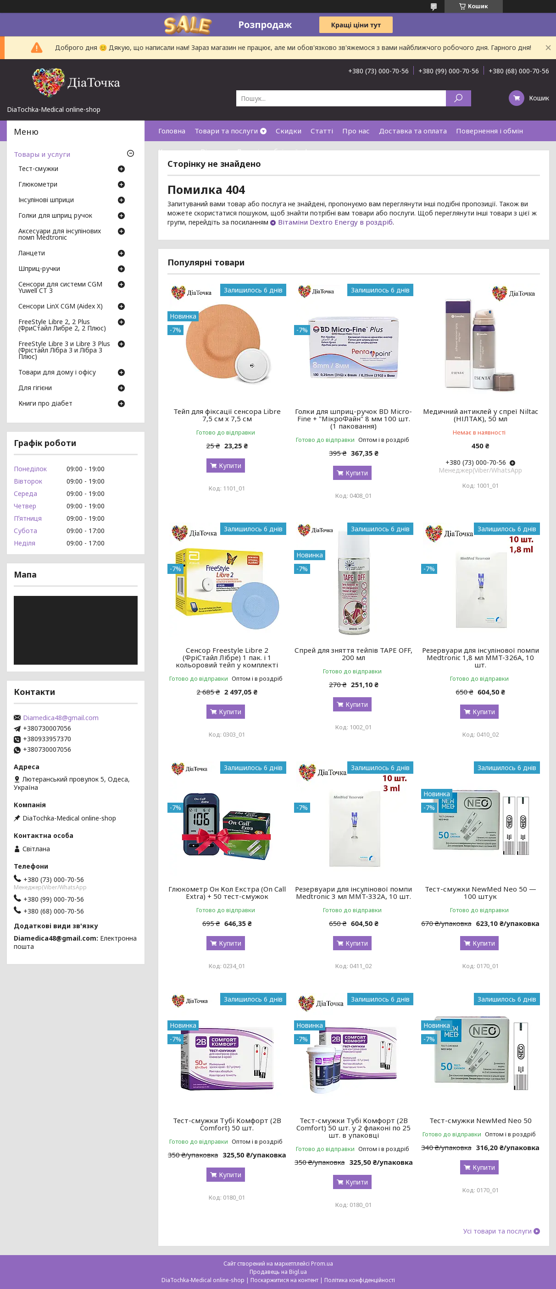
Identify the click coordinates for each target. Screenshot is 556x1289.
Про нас (356, 130)
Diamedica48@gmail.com (61, 718)
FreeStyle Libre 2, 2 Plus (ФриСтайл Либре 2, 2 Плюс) (62, 325)
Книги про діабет (45, 404)
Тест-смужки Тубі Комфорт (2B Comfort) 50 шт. (227, 1124)
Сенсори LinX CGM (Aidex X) (60, 306)
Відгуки (213, 151)
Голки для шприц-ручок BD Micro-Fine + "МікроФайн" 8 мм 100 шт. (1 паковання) (353, 419)
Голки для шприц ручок (55, 216)
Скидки (288, 130)
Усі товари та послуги (497, 1231)
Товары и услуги (42, 154)
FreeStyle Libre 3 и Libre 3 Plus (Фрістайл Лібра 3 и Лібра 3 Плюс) (64, 351)
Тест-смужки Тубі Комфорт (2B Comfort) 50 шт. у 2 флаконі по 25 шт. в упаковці (353, 1128)
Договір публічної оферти (280, 151)
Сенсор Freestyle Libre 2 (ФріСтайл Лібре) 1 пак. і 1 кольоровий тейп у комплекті (227, 657)
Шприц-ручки (39, 269)
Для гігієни (35, 388)
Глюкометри (37, 184)
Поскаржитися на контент (284, 1280)
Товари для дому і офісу (57, 372)
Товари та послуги (226, 130)
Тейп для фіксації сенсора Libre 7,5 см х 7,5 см (227, 415)
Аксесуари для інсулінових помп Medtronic (59, 235)
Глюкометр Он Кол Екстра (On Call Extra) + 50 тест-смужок (227, 892)
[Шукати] (458, 98)
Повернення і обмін (489, 130)
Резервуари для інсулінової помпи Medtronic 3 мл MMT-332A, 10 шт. (353, 892)
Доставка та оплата (413, 130)
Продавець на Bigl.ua (278, 1272)
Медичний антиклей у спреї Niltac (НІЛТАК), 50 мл (480, 415)
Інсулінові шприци (46, 200)
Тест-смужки (38, 169)
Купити (230, 465)
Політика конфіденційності (359, 1280)
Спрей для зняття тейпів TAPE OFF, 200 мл (353, 653)
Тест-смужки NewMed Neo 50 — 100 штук (480, 892)
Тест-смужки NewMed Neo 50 (480, 1120)
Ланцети (31, 253)
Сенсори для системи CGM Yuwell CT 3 (60, 288)
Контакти (174, 151)
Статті (322, 130)
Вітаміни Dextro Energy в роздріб (335, 221)
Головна (171, 130)
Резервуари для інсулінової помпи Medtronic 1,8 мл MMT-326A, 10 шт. (480, 657)
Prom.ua (322, 1263)
